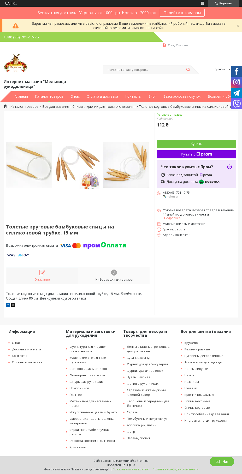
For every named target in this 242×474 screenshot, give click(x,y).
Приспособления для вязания (207, 414)
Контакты (133, 96)
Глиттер (76, 394)
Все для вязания (55, 106)
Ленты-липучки (196, 368)
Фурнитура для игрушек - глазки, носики (89, 348)
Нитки (189, 375)
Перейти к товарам (182, 12)
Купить (196, 143)
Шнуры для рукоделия (87, 381)
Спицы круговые (197, 407)
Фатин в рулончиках (143, 383)
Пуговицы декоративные (203, 356)
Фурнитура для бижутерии (147, 364)
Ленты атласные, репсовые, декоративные (148, 348)
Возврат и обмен (222, 96)
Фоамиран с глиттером (87, 375)
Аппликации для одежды (203, 362)
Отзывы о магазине (27, 362)
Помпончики (79, 388)
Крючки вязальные (199, 394)
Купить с (196, 154)
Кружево (191, 343)
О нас (75, 96)
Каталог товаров (49, 96)
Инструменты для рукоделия (206, 420)
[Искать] (188, 70)
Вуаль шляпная (138, 377)
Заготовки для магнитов (88, 368)
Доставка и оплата (26, 349)
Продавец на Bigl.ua (121, 465)
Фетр (131, 431)
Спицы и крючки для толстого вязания (104, 106)
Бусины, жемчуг (139, 357)
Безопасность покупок (182, 96)
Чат (222, 461)
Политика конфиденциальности (176, 469)
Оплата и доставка (102, 96)
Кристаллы (78, 447)
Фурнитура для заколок (145, 370)
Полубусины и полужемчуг (147, 418)
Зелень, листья (138, 438)
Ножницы (191, 381)
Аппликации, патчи (141, 425)
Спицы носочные (197, 401)
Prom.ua (142, 461)
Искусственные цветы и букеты (94, 412)
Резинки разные (197, 349)
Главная (21, 96)
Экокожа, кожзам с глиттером (92, 440)
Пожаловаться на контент (131, 469)
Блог (152, 96)
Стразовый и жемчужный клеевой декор (146, 392)
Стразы (132, 412)
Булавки (190, 388)
